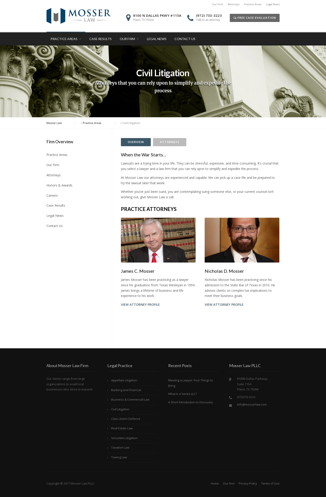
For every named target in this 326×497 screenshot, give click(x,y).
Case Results (100, 39)
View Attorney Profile (140, 304)
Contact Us (185, 39)
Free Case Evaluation (254, 18)
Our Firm (217, 4)
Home (215, 483)
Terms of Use (270, 483)
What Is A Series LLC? (182, 394)
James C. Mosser (138, 271)
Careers (52, 195)
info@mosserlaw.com (252, 404)
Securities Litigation (124, 438)
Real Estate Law (122, 428)
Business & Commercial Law (130, 399)
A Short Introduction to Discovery (190, 402)
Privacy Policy (248, 483)
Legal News (273, 4)
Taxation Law (120, 447)
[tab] (136, 142)
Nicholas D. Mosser (224, 271)
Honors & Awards (59, 185)
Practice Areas (252, 4)
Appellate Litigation (124, 380)
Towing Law (119, 457)
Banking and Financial (126, 390)
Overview (136, 142)
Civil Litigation (120, 409)
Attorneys (234, 4)
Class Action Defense (125, 419)
